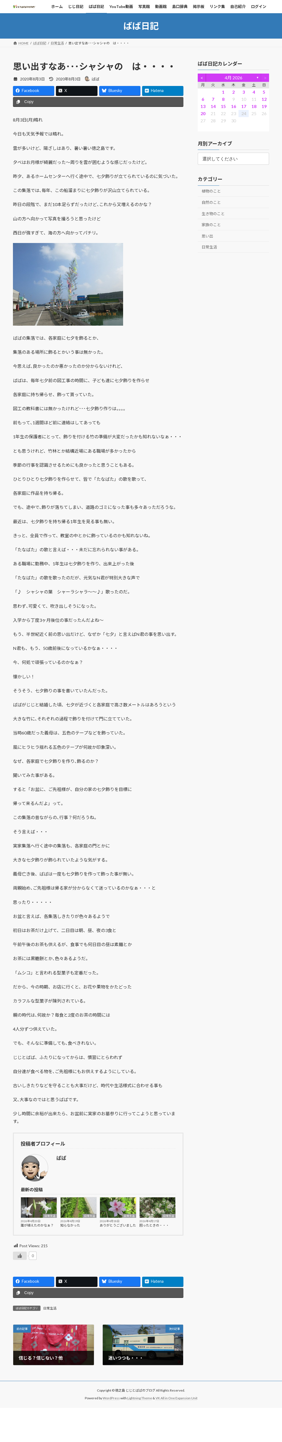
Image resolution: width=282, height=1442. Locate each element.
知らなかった (70, 1225)
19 (263, 106)
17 (243, 106)
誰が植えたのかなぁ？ (37, 1225)
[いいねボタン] (20, 1256)
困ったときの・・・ (154, 1225)
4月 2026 (233, 77)
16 (233, 106)
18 (253, 106)
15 (223, 106)
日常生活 (49, 1215)
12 (263, 99)
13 (202, 106)
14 (212, 106)
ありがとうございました (118, 1225)
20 (202, 113)
